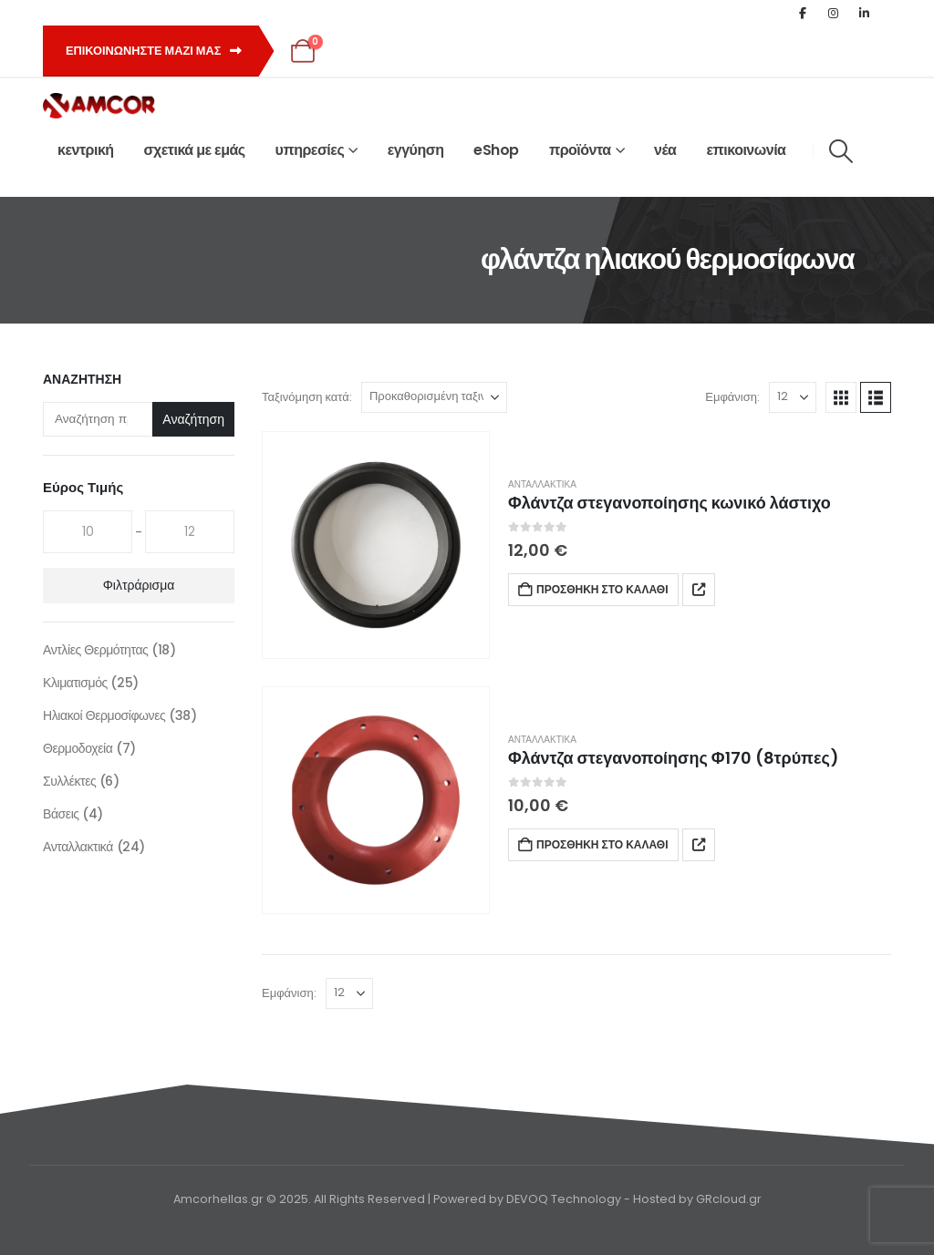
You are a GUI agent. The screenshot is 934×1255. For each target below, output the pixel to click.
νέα (665, 149)
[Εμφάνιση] (792, 397)
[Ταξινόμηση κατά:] (434, 397)
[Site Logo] (99, 105)
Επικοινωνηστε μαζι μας (154, 50)
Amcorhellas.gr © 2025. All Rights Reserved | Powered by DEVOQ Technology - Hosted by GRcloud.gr (467, 1199)
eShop (496, 149)
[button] (840, 151)
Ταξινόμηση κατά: (307, 397)
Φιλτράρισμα (139, 585)
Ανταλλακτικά (542, 484)
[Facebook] (802, 13)
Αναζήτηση (82, 379)
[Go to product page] (376, 545)
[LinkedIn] (864, 13)
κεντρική (85, 149)
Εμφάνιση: (732, 397)
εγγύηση (416, 149)
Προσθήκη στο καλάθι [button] (602, 589)
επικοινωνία (745, 149)
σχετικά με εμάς (194, 149)
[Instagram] (833, 13)
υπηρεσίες (310, 149)
